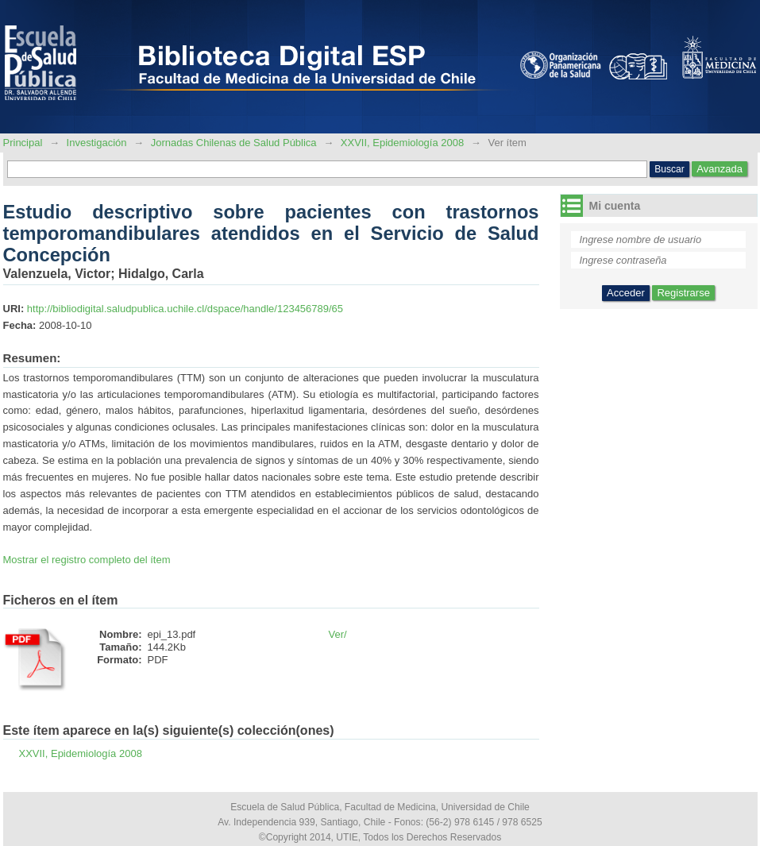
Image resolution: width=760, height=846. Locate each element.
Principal (24, 143)
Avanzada (719, 169)
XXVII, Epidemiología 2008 (402, 143)
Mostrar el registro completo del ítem (87, 560)
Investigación (97, 143)
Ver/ (338, 634)
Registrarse (683, 293)
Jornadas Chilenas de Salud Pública (234, 143)
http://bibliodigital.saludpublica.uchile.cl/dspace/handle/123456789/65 (185, 309)
